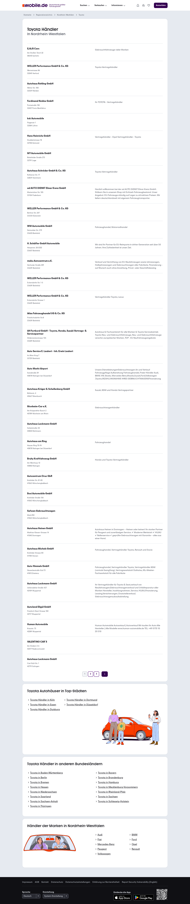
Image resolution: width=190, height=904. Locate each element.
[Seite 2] (90, 674)
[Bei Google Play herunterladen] (144, 897)
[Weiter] (105, 674)
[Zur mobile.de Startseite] (46, 5)
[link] (143, 5)
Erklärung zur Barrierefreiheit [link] (105, 882)
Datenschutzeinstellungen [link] (77, 882)
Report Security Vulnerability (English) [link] (139, 882)
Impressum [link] (27, 882)
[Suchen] (85, 5)
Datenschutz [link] (57, 882)
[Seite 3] (96, 674)
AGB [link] (37, 882)
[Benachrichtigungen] (138, 5)
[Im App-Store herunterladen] (123, 897)
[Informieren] (118, 5)
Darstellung (48, 892)
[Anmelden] (161, 5)
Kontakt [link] (45, 882)
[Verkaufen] (101, 5)
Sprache (26, 892)
